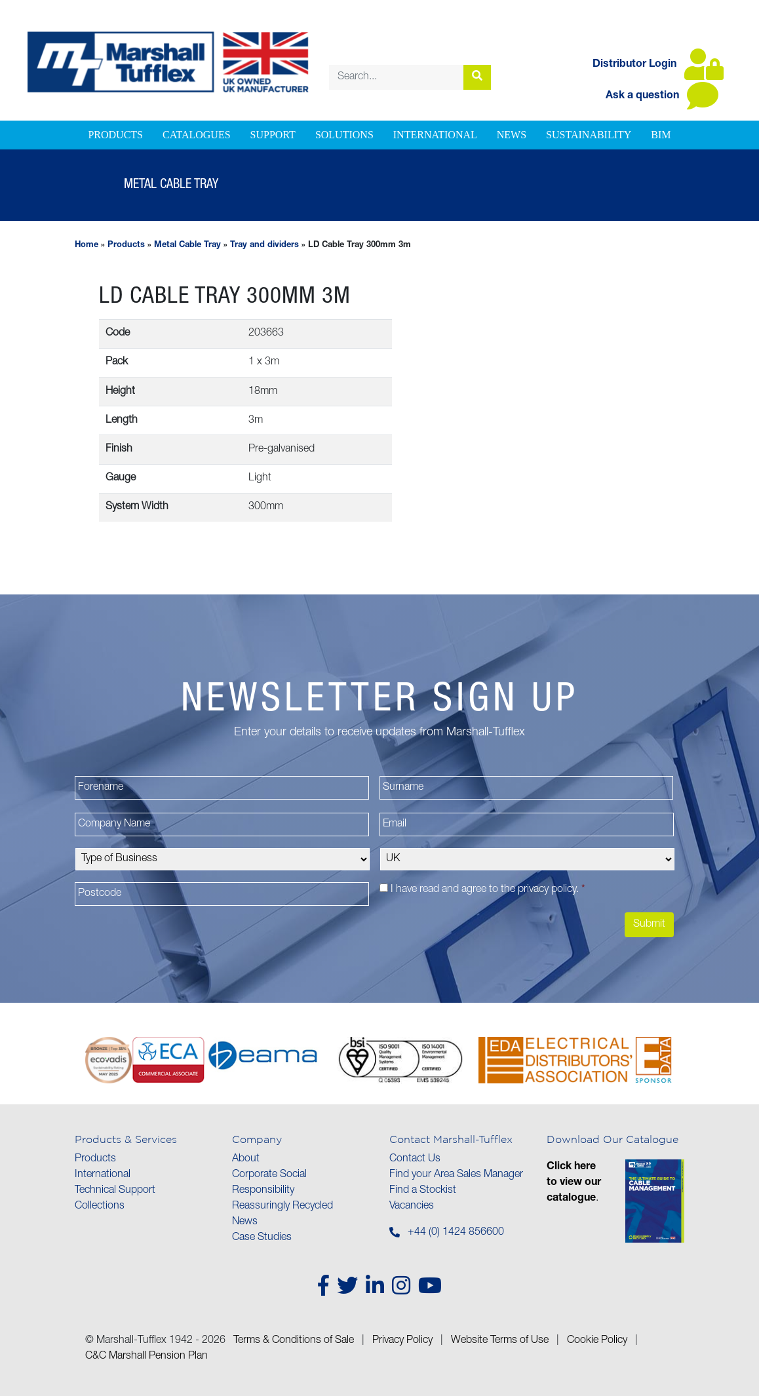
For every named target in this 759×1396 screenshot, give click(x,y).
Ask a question (662, 96)
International (435, 134)
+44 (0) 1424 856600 (456, 1233)
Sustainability (588, 134)
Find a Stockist (422, 1191)
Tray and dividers (264, 245)
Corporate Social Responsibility (269, 1183)
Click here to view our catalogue (574, 1183)
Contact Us (414, 1159)
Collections (100, 1206)
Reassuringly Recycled (282, 1206)
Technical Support (115, 1191)
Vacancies (411, 1206)
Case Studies (262, 1238)
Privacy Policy (402, 1341)
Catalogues (197, 134)
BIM (661, 134)
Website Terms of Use (500, 1341)
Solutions (344, 134)
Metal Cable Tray (187, 245)
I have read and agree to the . (488, 890)
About (246, 1159)
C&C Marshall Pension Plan (146, 1356)
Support (273, 134)
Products (115, 134)
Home (86, 245)
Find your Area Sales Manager (456, 1175)
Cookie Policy (597, 1341)
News (511, 134)
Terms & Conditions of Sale (293, 1341)
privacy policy (547, 890)
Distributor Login (658, 65)
